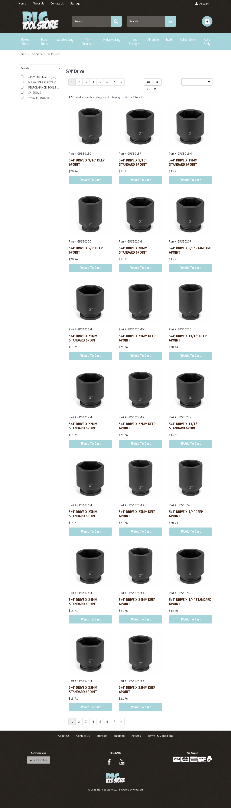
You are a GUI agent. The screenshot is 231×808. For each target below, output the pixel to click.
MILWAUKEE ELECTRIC (42, 82)
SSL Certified (39, 760)
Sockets (37, 54)
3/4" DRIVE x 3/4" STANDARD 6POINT (190, 601)
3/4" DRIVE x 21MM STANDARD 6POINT (83, 338)
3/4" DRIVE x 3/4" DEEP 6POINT (186, 513)
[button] (207, 21)
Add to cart (90, 179)
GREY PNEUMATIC (39, 77)
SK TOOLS (35, 92)
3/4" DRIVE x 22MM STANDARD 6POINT (83, 425)
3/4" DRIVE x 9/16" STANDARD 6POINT (133, 162)
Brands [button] (40, 68)
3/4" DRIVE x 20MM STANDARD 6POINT (133, 250)
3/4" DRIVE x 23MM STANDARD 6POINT (83, 513)
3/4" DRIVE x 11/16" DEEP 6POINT (187, 338)
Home (22, 54)
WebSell (138, 789)
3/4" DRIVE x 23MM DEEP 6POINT (137, 513)
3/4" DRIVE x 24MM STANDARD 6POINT (83, 601)
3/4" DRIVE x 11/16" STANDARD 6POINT (183, 425)
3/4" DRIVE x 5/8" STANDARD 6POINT (190, 250)
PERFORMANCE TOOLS (42, 87)
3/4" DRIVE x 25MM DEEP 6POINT (137, 689)
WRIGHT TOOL (37, 98)
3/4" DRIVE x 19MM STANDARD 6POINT (183, 162)
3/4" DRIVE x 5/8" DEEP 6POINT (86, 250)
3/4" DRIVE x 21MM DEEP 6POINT (137, 338)
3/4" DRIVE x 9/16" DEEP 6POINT (86, 162)
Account (202, 4)
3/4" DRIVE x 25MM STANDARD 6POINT (83, 689)
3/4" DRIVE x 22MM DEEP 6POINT (137, 425)
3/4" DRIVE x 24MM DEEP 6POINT (137, 601)
